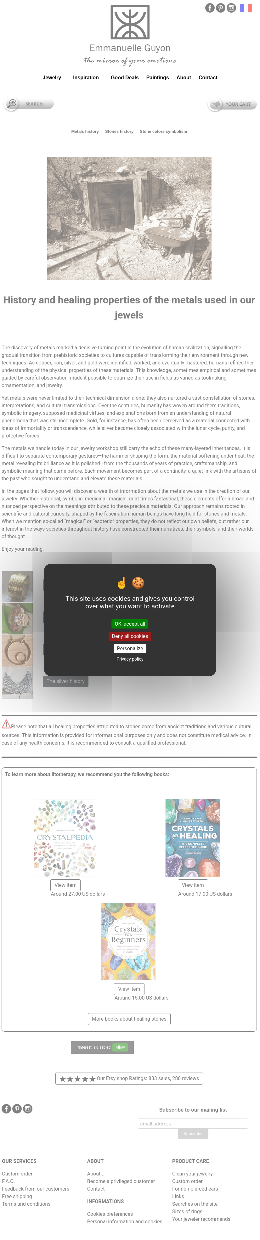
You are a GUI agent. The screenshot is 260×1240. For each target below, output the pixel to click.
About (184, 77)
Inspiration (86, 77)
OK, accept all (130, 624)
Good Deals (125, 77)
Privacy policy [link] (129, 659)
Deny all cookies (130, 636)
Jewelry (51, 77)
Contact (208, 77)
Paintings (157, 77)
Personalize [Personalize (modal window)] (130, 648)
